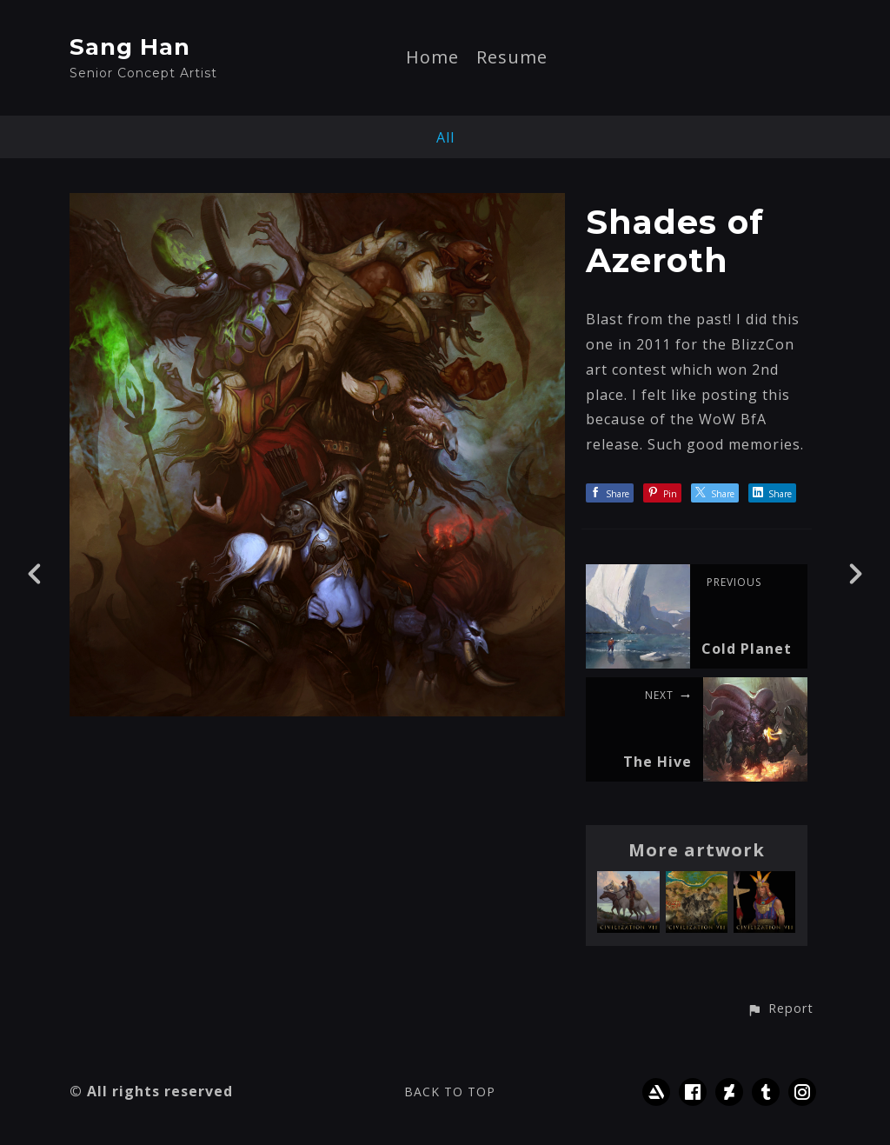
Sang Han (130, 47)
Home (432, 58)
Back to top (449, 1091)
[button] (780, 1009)
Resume (512, 58)
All (445, 137)
